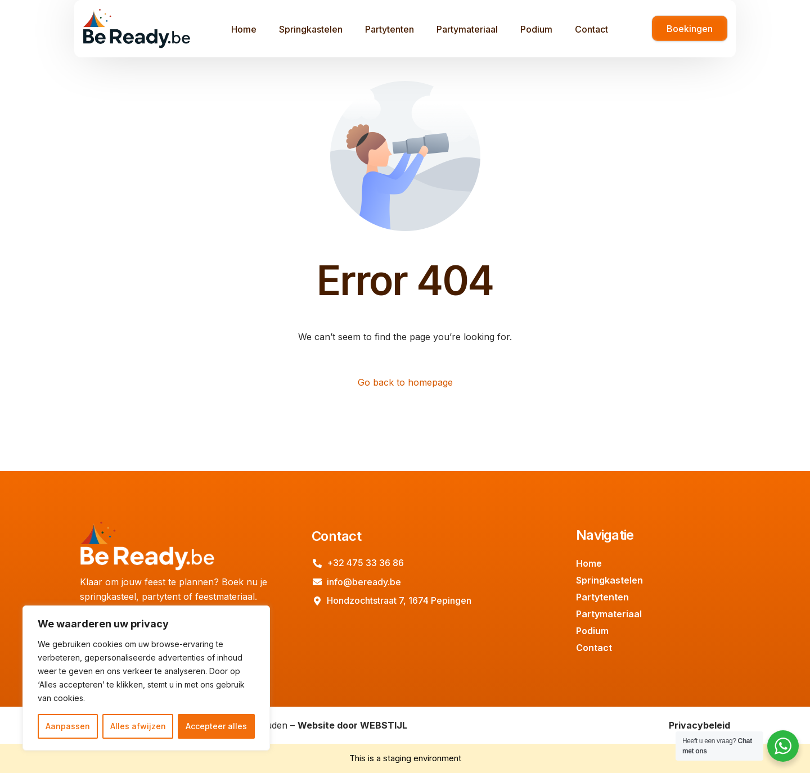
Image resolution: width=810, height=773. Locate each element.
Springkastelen (609, 580)
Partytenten (602, 597)
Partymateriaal (609, 614)
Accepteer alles (216, 726)
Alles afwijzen (138, 726)
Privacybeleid (699, 725)
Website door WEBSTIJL (352, 725)
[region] (146, 678)
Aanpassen (68, 726)
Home (589, 563)
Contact (594, 647)
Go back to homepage (405, 382)
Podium (592, 630)
